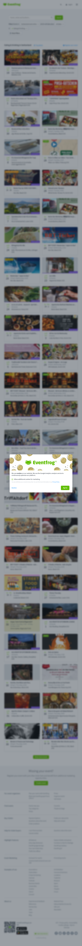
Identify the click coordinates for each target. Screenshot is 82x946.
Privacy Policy (55, 482)
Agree (65, 488)
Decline (14, 488)
